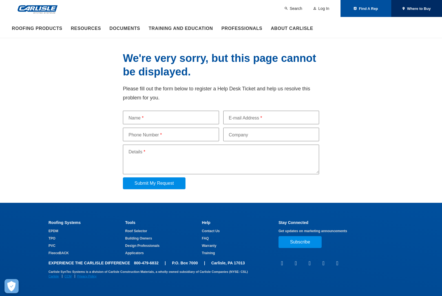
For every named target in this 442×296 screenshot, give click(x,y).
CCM (68, 276)
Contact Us (211, 231)
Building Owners (138, 238)
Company (238, 134)
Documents (124, 28)
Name (136, 118)
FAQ (205, 238)
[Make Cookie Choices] (12, 286)
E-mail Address (245, 118)
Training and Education (181, 28)
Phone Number (145, 134)
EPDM (53, 231)
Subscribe (300, 242)
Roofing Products (37, 28)
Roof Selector (136, 231)
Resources (86, 28)
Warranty (209, 246)
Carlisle (53, 276)
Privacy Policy (86, 276)
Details (137, 151)
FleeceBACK (58, 253)
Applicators (134, 253)
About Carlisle (292, 28)
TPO (52, 238)
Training (208, 253)
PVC (52, 246)
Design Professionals (142, 246)
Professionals (241, 28)
